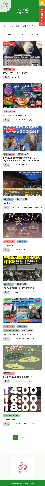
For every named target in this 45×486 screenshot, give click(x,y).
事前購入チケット (42, 18)
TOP (4, 26)
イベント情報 (14, 26)
